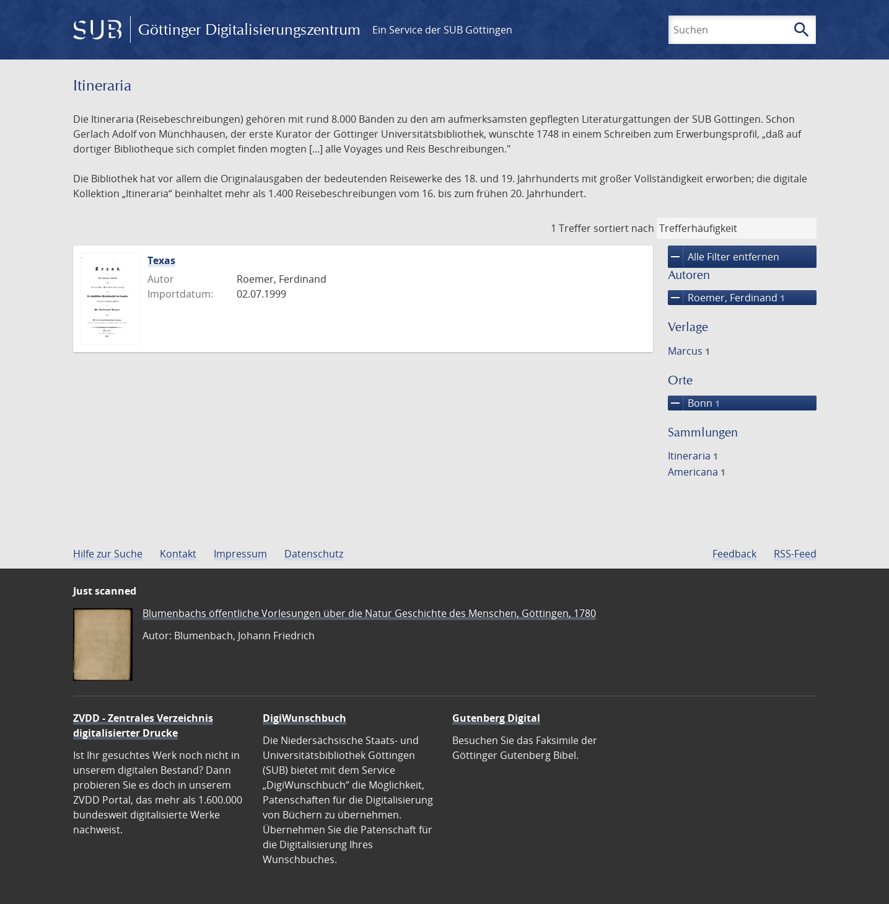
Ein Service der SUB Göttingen (442, 30)
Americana (696, 472)
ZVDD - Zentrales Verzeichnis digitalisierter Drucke (143, 725)
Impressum (240, 554)
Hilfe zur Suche (107, 554)
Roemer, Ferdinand (726, 297)
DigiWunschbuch (304, 718)
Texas (161, 260)
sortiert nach (623, 228)
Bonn (694, 403)
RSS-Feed (795, 554)
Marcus (689, 351)
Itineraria (693, 456)
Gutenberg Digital (496, 718)
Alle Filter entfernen (723, 257)
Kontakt (178, 554)
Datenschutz (313, 554)
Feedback (734, 554)
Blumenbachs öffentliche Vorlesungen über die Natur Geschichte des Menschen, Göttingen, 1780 (369, 613)
